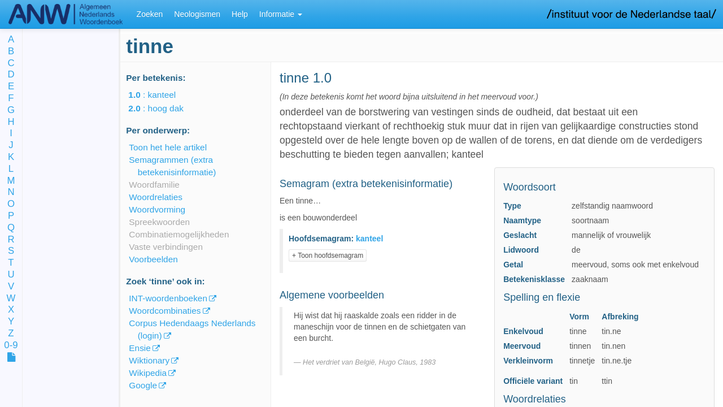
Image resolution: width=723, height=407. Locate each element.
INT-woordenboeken (168, 298)
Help (240, 14)
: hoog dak (164, 108)
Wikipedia (148, 373)
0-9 (11, 345)
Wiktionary (149, 360)
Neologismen (197, 14)
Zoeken (150, 14)
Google (143, 385)
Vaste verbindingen (166, 247)
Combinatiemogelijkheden (179, 234)
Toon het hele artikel (168, 147)
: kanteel (160, 94)
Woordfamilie (154, 184)
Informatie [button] (280, 14)
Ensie (140, 348)
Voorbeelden (153, 259)
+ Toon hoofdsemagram (327, 255)
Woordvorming (157, 209)
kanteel (369, 238)
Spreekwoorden (159, 222)
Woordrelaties (155, 197)
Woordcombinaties (165, 310)
